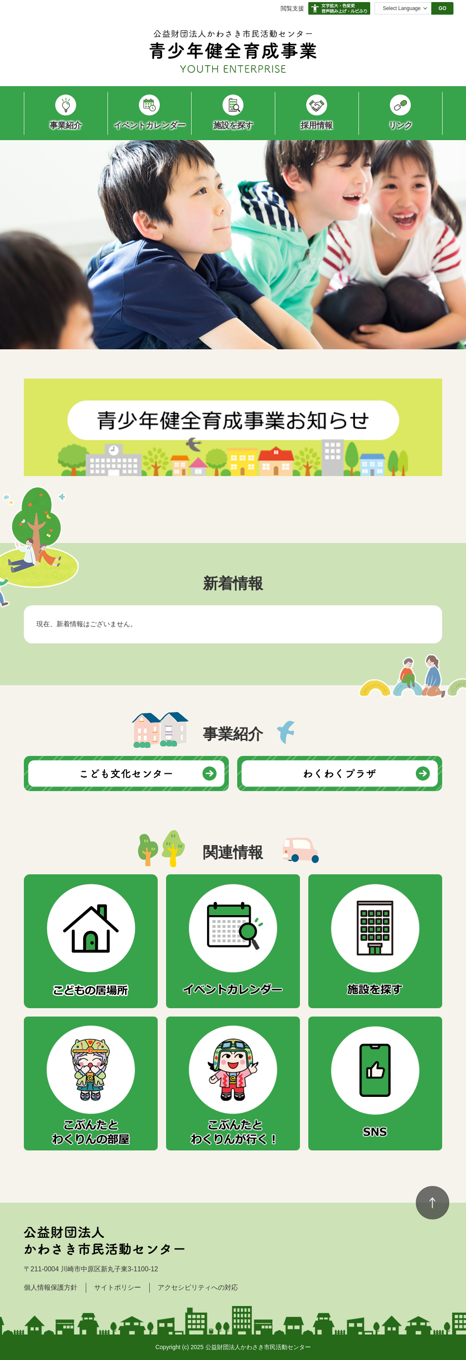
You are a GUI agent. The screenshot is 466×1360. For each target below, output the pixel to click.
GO (442, 8)
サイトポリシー (117, 1287)
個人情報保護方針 (50, 1287)
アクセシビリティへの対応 (198, 1287)
